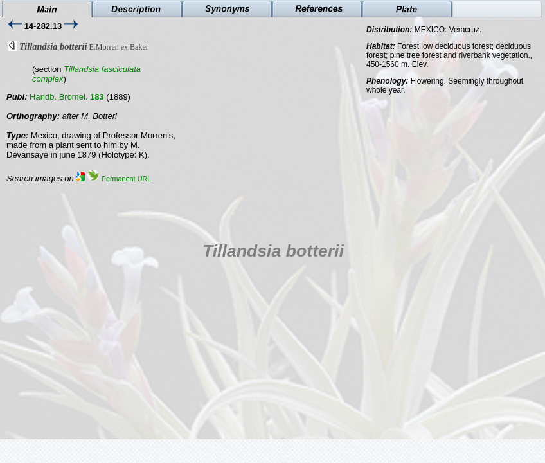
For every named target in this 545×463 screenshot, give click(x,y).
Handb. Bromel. (67, 97)
